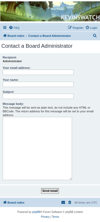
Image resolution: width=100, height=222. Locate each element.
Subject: (8, 91)
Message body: (13, 103)
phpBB (36, 212)
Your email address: (16, 67)
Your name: (11, 79)
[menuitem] (14, 28)
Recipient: (10, 57)
